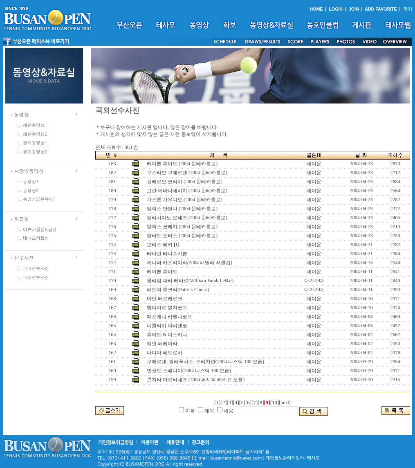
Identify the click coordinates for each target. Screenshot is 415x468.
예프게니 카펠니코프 (169, 317)
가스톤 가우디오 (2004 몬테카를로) (184, 199)
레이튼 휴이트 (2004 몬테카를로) (182, 163)
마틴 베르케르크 (164, 299)
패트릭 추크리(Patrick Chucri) (178, 289)
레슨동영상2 (35, 134)
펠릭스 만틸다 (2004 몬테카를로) (182, 209)
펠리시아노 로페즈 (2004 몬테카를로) (187, 217)
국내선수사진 (36, 268)
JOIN (354, 9)
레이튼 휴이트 (162, 271)
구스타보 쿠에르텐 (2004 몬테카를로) (187, 173)
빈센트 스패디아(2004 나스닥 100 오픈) (189, 371)
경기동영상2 (35, 151)
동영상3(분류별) (39, 199)
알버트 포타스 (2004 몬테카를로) (182, 236)
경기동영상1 (35, 143)
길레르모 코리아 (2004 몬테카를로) (184, 181)
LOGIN (336, 9)
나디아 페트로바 (164, 353)
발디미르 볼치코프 (167, 307)
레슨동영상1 (35, 125)
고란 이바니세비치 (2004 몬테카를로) (187, 191)
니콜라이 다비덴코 (167, 325)
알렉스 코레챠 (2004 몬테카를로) (182, 227)
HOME (316, 9)
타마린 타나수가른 (167, 253)
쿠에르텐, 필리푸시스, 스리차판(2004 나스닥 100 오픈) (205, 361)
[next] (285, 402)
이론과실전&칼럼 (39, 229)
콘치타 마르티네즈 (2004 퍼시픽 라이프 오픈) (196, 379)
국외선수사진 (36, 277)
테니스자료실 (36, 238)
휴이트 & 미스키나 (167, 335)
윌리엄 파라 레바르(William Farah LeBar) (190, 281)
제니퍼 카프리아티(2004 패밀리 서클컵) (189, 263)
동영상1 (30, 181)
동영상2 (30, 190)
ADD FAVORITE (381, 9)
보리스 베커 (160, 245)
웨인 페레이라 (162, 343)
